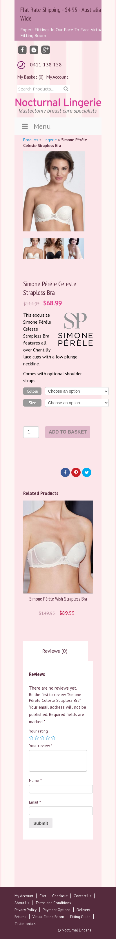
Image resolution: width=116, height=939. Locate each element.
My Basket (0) (30, 77)
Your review (40, 745)
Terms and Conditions (53, 902)
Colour (32, 391)
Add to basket (68, 431)
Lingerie (50, 139)
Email (35, 802)
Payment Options (56, 909)
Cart (42, 895)
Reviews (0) (55, 651)
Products (30, 139)
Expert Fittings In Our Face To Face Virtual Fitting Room (62, 32)
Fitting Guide (80, 916)
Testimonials (25, 923)
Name (35, 780)
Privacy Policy (25, 909)
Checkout (60, 895)
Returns (20, 916)
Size (32, 402)
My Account (57, 77)
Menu (35, 126)
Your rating (38, 731)
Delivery (83, 909)
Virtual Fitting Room (48, 916)
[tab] (55, 651)
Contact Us (82, 895)
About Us (21, 902)
